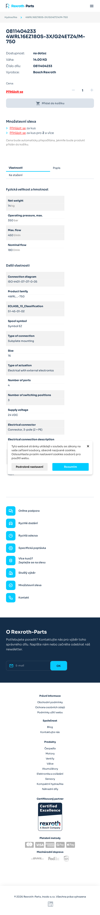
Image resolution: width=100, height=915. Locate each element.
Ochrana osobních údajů (50, 707)
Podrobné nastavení (29, 466)
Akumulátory (50, 768)
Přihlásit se (14, 92)
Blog (50, 727)
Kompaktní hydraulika (50, 784)
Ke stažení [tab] (15, 175)
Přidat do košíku (50, 103)
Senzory (50, 779)
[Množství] (82, 90)
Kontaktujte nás (50, 732)
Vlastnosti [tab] (16, 167)
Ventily (50, 758)
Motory (50, 753)
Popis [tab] (56, 168)
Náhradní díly (50, 789)
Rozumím (70, 466)
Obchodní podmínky (50, 702)
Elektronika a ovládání (50, 773)
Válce (50, 763)
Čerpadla (50, 748)
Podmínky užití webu (50, 712)
